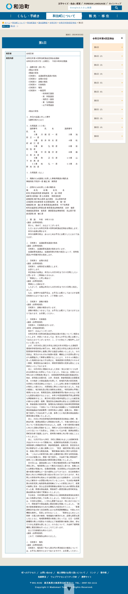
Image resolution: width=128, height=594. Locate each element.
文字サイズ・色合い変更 (69, 4)
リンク (93, 572)
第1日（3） (99, 65)
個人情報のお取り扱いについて (71, 572)
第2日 (96, 101)
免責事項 (42, 577)
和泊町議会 (31, 23)
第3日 (96, 136)
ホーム (7, 23)
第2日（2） (99, 109)
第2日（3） (99, 118)
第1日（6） (99, 92)
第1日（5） (99, 83)
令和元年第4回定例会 (67, 23)
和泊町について (18, 23)
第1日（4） (99, 74)
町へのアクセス (29, 572)
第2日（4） (99, 127)
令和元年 (53, 23)
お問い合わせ (46, 572)
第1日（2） (99, 56)
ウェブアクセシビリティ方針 (64, 577)
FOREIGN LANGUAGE (94, 4)
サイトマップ (115, 4)
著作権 (103, 572)
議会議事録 (42, 23)
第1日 (12, 26)
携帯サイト (86, 577)
